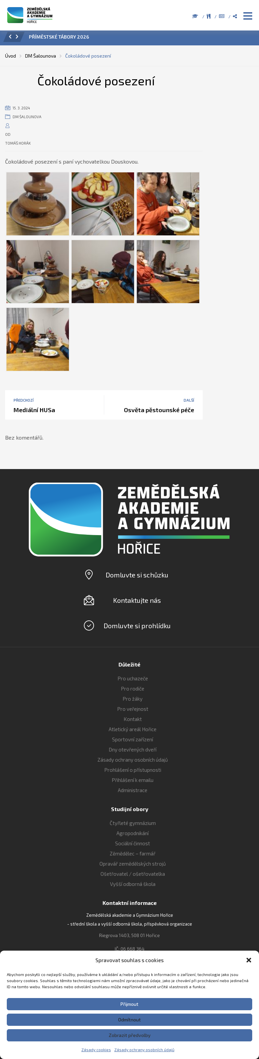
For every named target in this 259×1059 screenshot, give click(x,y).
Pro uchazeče (132, 678)
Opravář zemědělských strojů (132, 864)
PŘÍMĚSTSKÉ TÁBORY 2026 (59, 37)
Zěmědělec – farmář (132, 853)
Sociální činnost (132, 843)
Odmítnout (129, 1019)
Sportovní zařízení (132, 739)
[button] (248, 960)
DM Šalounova (27, 116)
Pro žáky (133, 699)
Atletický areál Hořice (132, 729)
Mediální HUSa (34, 410)
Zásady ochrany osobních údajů (144, 1049)
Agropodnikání (132, 833)
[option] (139, 38)
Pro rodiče (132, 688)
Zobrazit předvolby (130, 1035)
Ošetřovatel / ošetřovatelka (132, 874)
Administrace (132, 790)
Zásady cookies (96, 1049)
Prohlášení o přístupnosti (132, 770)
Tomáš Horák (18, 143)
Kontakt (133, 719)
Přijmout (129, 1004)
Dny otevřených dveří (132, 749)
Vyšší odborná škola (132, 884)
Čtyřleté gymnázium (133, 823)
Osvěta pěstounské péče (159, 410)
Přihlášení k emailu (132, 780)
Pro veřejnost (132, 709)
